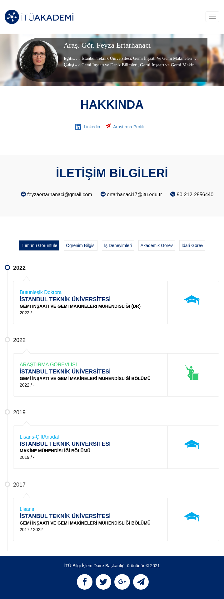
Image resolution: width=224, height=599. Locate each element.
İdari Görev (192, 245)
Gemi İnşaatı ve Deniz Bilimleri (110, 65)
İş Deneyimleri (118, 245)
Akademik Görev (157, 245)
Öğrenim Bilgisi (80, 245)
